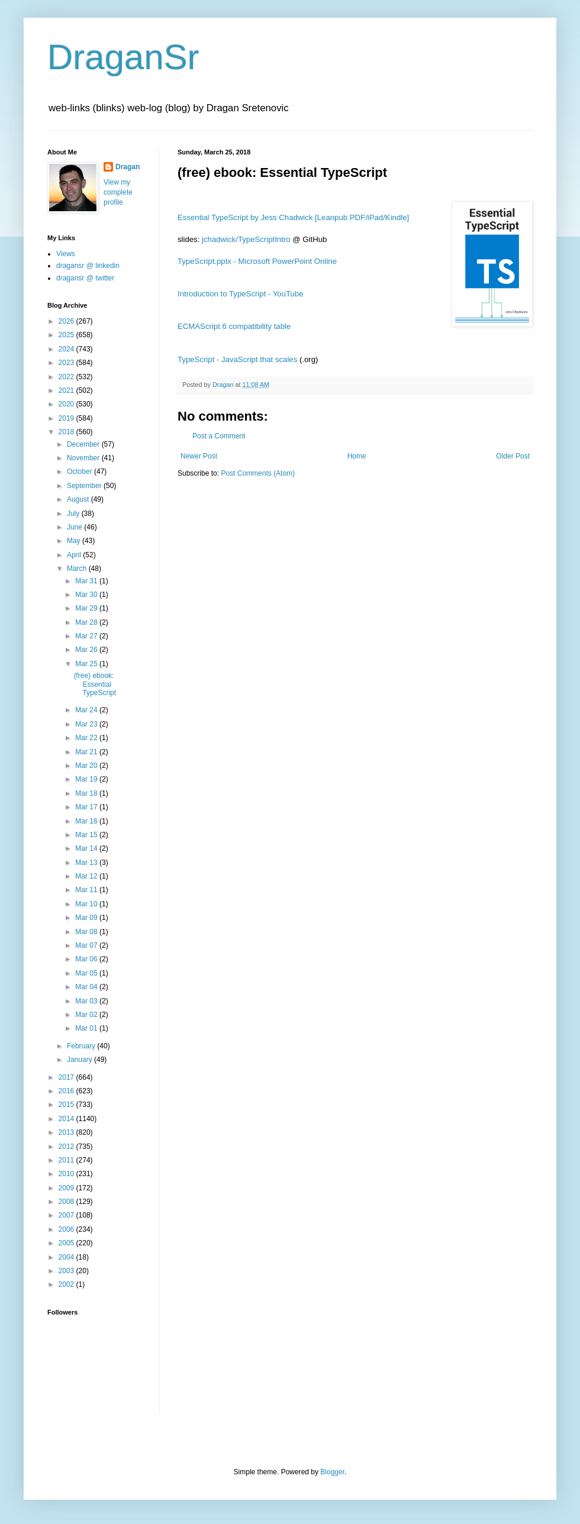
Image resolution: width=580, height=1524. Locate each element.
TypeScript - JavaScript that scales (237, 359)
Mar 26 (87, 649)
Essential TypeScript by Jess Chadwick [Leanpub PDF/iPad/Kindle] (293, 217)
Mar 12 (87, 876)
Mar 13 (87, 862)
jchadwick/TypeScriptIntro (246, 239)
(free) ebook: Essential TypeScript (94, 684)
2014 (67, 1119)
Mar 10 (87, 904)
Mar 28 (87, 622)
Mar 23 (87, 724)
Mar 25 (87, 664)
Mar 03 (87, 1001)
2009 (67, 1188)
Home (356, 456)
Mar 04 (87, 987)
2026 (67, 321)
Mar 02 (87, 1014)
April (75, 555)
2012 (67, 1146)
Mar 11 (87, 890)
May (74, 541)
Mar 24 (87, 710)
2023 (67, 363)
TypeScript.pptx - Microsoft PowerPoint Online (257, 261)
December (84, 444)
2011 (67, 1160)
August (79, 499)
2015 (67, 1104)
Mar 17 (87, 807)
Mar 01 (87, 1028)
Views (65, 254)
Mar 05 (87, 973)
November (84, 458)
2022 (67, 377)
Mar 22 (87, 738)
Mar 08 (87, 932)
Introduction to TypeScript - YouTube (241, 293)
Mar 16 (87, 821)
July (74, 513)
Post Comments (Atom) (258, 473)
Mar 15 (87, 835)
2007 (67, 1215)
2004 (67, 1257)
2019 (67, 418)
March (78, 568)
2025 (67, 335)
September (85, 486)
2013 (67, 1132)
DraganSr (123, 57)
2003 (67, 1271)
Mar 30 (87, 594)
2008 (67, 1201)
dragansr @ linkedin (88, 265)
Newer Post (199, 456)
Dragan (127, 167)
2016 (67, 1091)
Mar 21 (87, 752)
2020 (67, 404)
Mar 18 (87, 793)
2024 (67, 349)
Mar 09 (87, 917)
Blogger (332, 1472)
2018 (67, 432)
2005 (67, 1243)
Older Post (513, 456)
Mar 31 (87, 581)
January (80, 1059)
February (82, 1046)
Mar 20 (87, 765)
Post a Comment (218, 436)
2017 (67, 1077)
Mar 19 (87, 779)
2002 (67, 1284)
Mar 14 (87, 848)
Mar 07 (87, 945)
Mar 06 (87, 959)
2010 (67, 1174)
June (75, 527)
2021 (67, 390)
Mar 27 (87, 636)
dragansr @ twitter (85, 278)
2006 (67, 1229)
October (80, 471)
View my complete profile (118, 192)
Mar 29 (87, 608)
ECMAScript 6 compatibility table (234, 326)
